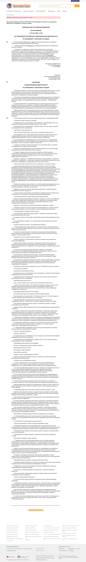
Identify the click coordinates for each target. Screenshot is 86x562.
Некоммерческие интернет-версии (14, 11)
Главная (8, 14)
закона (33, 42)
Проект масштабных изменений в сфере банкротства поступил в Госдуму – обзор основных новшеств (70, 36)
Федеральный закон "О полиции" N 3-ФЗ (70, 525)
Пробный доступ (51, 11)
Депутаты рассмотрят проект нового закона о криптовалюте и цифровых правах (70, 30)
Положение (30, 45)
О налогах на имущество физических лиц (52, 534)
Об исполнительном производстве (51, 530)
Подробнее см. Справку (27, 17)
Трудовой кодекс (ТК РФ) (12, 532)
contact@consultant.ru (11, 550)
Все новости (65, 46)
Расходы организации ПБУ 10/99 (69, 527)
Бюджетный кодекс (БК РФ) (12, 536)
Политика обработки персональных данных (45, 557)
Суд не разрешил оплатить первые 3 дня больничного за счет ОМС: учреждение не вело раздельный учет (70, 42)
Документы (12, 14)
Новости (58, 11)
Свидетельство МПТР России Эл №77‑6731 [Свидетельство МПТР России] (45, 556)
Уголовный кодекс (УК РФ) (12, 534)
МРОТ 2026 (27, 539)
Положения (50, 55)
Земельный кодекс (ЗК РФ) (30, 525)
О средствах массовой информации (51, 536)
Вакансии (65, 11)
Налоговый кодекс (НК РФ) (12, 530)
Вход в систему (75, 0)
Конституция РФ (10, 540)
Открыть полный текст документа (36, 510)
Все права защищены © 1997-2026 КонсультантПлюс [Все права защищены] (18, 559)
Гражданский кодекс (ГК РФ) (12, 525)
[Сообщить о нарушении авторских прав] (23, 556)
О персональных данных (49, 532)
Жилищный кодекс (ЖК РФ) (12, 527)
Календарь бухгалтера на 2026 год (69, 533)
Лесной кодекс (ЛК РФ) (30, 527)
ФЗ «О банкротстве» (48, 525)
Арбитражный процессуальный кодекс (15, 538)
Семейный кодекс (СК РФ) (30, 530)
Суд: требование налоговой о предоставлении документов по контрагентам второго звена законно (70, 23)
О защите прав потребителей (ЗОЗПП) (52, 527)
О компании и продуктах (28, 11)
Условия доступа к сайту (41, 559)
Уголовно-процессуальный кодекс (32, 534)
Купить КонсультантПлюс (41, 11)
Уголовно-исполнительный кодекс (32, 532)
